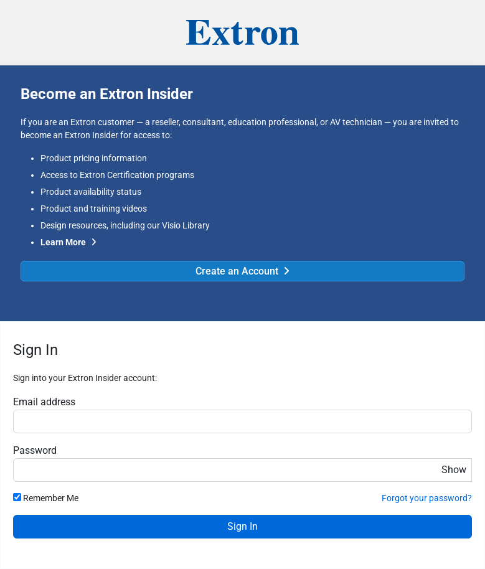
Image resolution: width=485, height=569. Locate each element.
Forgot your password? (427, 498)
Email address (44, 402)
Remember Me (50, 498)
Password (35, 450)
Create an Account (236, 271)
